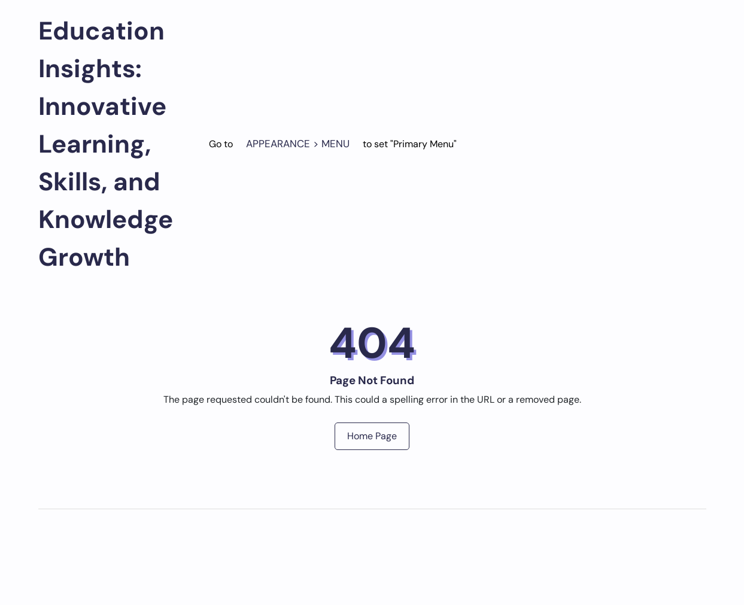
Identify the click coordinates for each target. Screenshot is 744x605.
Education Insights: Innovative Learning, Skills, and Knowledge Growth (105, 143)
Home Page (372, 436)
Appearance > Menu (298, 143)
